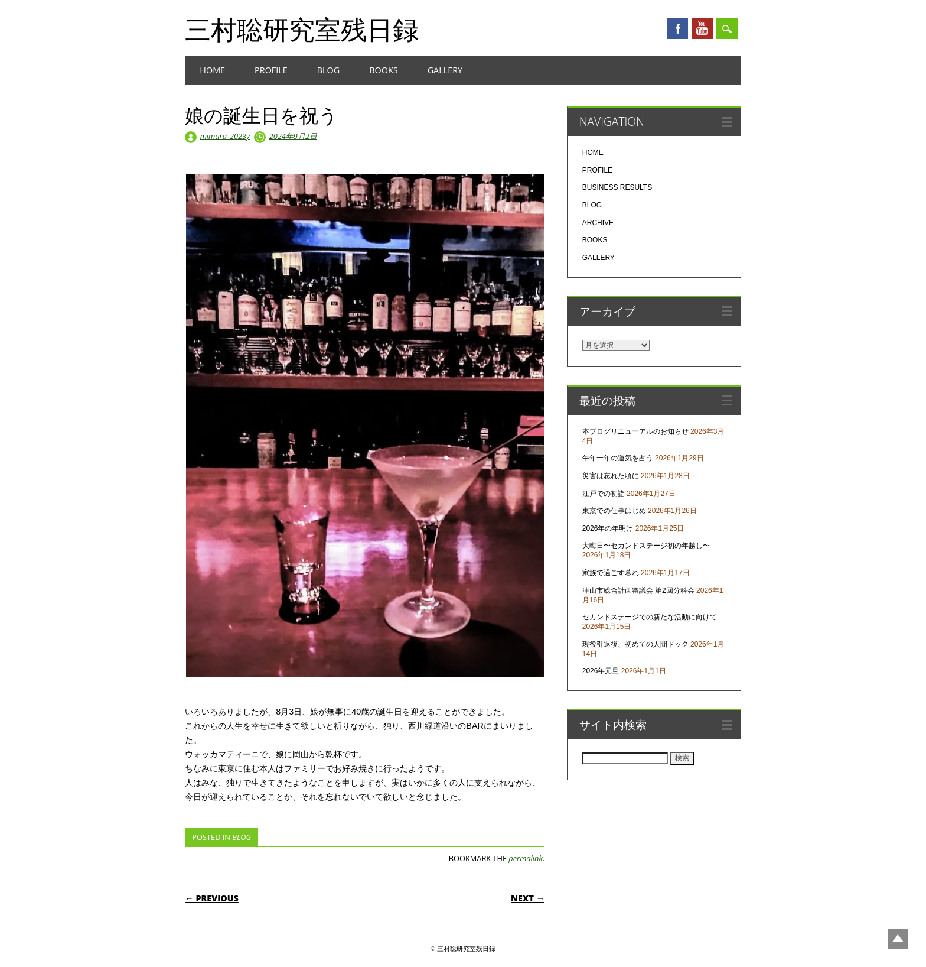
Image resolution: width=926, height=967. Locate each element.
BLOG (328, 70)
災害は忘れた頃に (610, 476)
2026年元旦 (600, 671)
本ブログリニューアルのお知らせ (635, 431)
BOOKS (383, 70)
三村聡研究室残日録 (302, 29)
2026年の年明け (608, 528)
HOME (212, 70)
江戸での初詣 (603, 493)
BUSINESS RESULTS (617, 187)
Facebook (677, 28)
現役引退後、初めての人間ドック (635, 644)
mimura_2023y (225, 136)
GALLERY (445, 70)
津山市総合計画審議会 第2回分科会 (638, 590)
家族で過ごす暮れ (610, 573)
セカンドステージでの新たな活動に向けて (649, 617)
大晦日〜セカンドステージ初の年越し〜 (646, 545)
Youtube (702, 28)
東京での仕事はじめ (614, 511)
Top (898, 939)
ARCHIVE (598, 223)
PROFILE (271, 70)
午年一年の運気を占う (617, 458)
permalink (525, 858)
